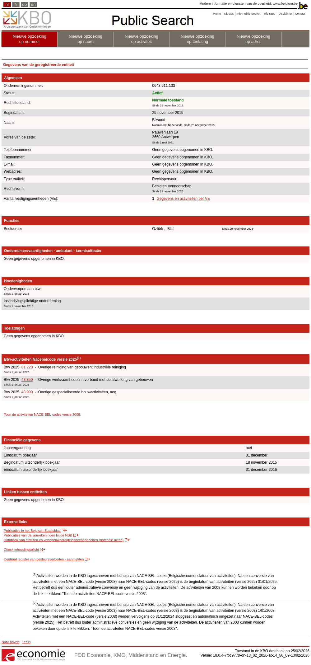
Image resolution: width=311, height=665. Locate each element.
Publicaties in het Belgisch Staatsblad (32, 530)
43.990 (27, 392)
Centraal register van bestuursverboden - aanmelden (44, 559)
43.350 (27, 379)
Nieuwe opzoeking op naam (85, 39)
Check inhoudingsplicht (21, 549)
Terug (26, 642)
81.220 (27, 367)
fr (16, 4)
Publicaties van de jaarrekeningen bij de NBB (38, 535)
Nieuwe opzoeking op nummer (29, 39)
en (33, 4)
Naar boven (10, 642)
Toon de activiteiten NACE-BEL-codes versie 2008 (42, 414)
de (24, 4)
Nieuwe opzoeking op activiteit (141, 39)
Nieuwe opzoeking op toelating (197, 39)
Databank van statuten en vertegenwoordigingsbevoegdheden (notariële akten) (63, 540)
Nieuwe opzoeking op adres (253, 39)
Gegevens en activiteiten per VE (183, 198)
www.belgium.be (285, 3)
